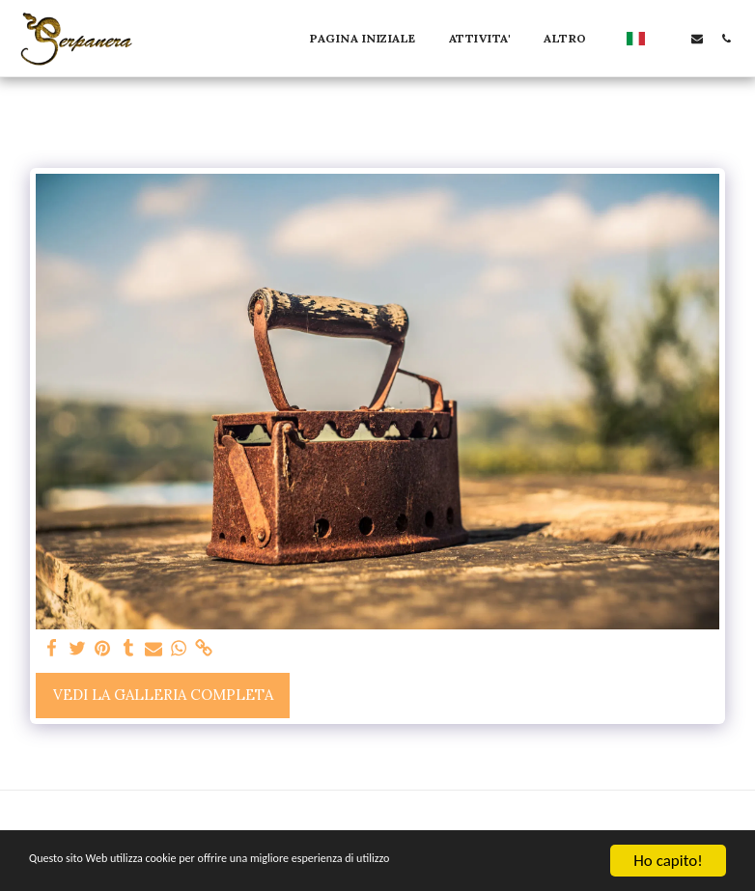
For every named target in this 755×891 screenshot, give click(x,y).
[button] (668, 38)
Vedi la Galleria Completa (163, 694)
